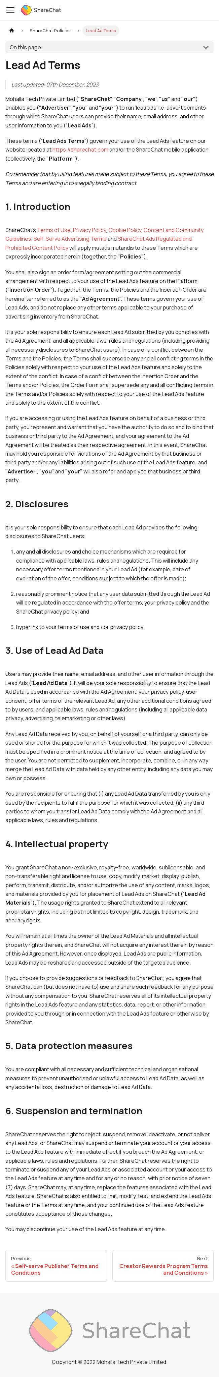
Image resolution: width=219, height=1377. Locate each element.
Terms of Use (54, 230)
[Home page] (11, 30)
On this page (25, 47)
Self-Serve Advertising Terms (70, 238)
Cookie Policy (124, 230)
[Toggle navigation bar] (10, 10)
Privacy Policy (89, 230)
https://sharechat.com (80, 149)
